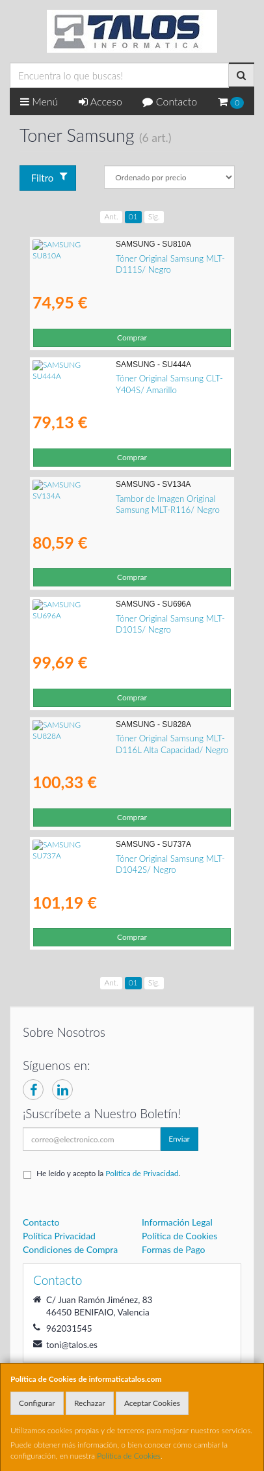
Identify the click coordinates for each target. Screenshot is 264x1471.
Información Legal (177, 1222)
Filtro (49, 177)
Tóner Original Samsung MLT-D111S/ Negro (115, 258)
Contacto (169, 101)
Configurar (37, 1403)
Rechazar (89, 1403)
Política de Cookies (129, 1456)
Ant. (111, 216)
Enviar (179, 1139)
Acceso (100, 101)
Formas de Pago (173, 1249)
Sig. (154, 216)
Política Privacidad (59, 1235)
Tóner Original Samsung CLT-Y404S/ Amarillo (116, 378)
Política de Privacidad (141, 1173)
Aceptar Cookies (152, 1403)
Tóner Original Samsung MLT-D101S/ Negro (115, 618)
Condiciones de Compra (70, 1249)
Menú (39, 101)
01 (133, 216)
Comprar (132, 337)
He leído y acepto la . (108, 1173)
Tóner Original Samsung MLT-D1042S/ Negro (117, 858)
